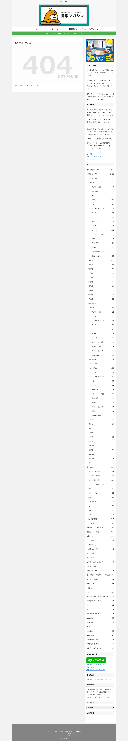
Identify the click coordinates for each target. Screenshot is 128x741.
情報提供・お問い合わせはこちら (97, 697)
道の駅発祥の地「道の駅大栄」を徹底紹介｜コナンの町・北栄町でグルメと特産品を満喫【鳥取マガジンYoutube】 (100, 131)
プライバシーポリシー (93, 156)
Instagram (78, 731)
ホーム (49, 731)
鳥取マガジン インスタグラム (96, 664)
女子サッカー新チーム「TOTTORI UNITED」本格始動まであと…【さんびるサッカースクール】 (100, 145)
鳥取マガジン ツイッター (94, 667)
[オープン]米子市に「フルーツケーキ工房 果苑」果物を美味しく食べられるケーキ (100, 122)
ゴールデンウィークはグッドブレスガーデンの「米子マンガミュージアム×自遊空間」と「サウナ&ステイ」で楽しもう (100, 112)
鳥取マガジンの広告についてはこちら (99, 679)
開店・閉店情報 (59, 731)
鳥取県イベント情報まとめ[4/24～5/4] (99, 139)
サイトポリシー (91, 159)
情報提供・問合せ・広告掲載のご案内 (69, 733)
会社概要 (89, 154)
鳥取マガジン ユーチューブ (95, 670)
